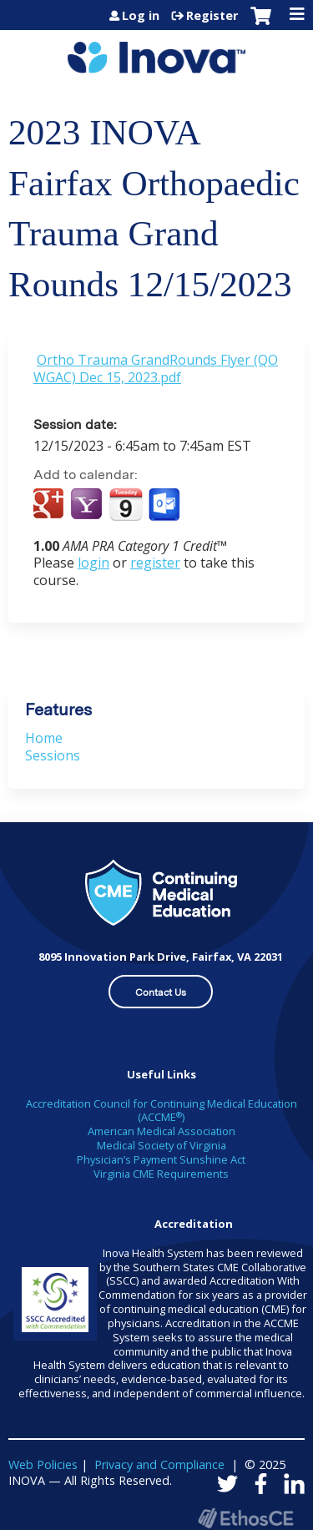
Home (44, 738)
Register (212, 16)
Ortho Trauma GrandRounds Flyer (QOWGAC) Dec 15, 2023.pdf (155, 368)
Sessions (52, 755)
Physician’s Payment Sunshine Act (161, 1159)
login (93, 562)
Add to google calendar (50, 505)
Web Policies (43, 1464)
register (155, 562)
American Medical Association (161, 1131)
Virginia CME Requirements (161, 1173)
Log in (140, 16)
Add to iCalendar (126, 504)
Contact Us (160, 992)
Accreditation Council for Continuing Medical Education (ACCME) (161, 1110)
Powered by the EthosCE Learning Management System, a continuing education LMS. (245, 1518)
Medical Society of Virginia (161, 1145)
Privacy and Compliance (159, 1464)
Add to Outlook (166, 505)
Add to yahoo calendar (88, 505)
